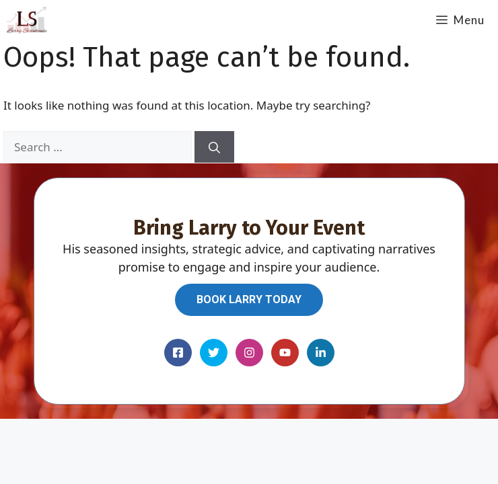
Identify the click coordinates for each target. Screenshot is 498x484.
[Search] (214, 147)
